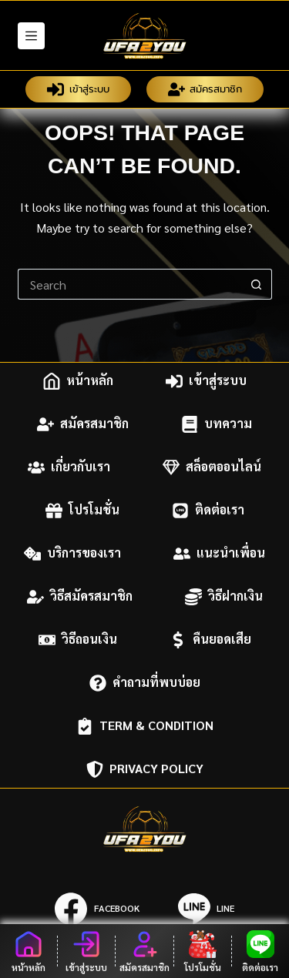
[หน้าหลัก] (28, 951)
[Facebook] (97, 909)
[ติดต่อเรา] (260, 951)
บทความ (216, 424)
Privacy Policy (144, 769)
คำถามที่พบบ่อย (144, 683)
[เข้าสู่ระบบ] (86, 951)
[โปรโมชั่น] (203, 951)
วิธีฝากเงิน (224, 596)
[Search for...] (129, 284)
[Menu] (31, 35)
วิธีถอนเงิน (78, 639)
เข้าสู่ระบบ (78, 89)
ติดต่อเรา (208, 510)
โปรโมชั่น (82, 510)
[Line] (206, 909)
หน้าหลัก (78, 381)
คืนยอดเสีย (210, 639)
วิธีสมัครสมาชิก (80, 596)
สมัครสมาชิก (205, 89)
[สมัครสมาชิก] (144, 951)
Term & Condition (144, 726)
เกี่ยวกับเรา (69, 467)
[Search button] (256, 284)
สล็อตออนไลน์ (212, 467)
